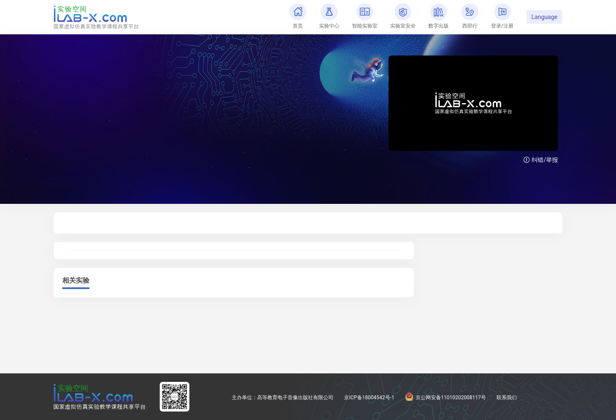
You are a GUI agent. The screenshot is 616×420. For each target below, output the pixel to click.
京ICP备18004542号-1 (369, 398)
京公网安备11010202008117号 (445, 398)
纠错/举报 (541, 159)
